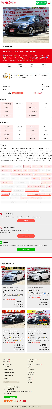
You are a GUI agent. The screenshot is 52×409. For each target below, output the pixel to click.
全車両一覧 (6, 359)
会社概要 (30, 382)
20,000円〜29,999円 (9, 369)
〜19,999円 (6, 366)
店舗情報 (30, 379)
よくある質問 (31, 369)
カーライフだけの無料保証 (35, 364)
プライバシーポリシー (34, 406)
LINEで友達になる (10, 397)
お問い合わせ (31, 372)
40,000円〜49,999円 (9, 375)
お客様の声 (31, 374)
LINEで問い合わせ (26, 249)
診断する (26, 220)
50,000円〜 (6, 378)
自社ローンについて (33, 359)
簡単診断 (30, 367)
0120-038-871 (25, 236)
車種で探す (6, 361)
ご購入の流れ (31, 361)
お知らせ (30, 377)
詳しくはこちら (39, 93)
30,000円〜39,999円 (9, 372)
